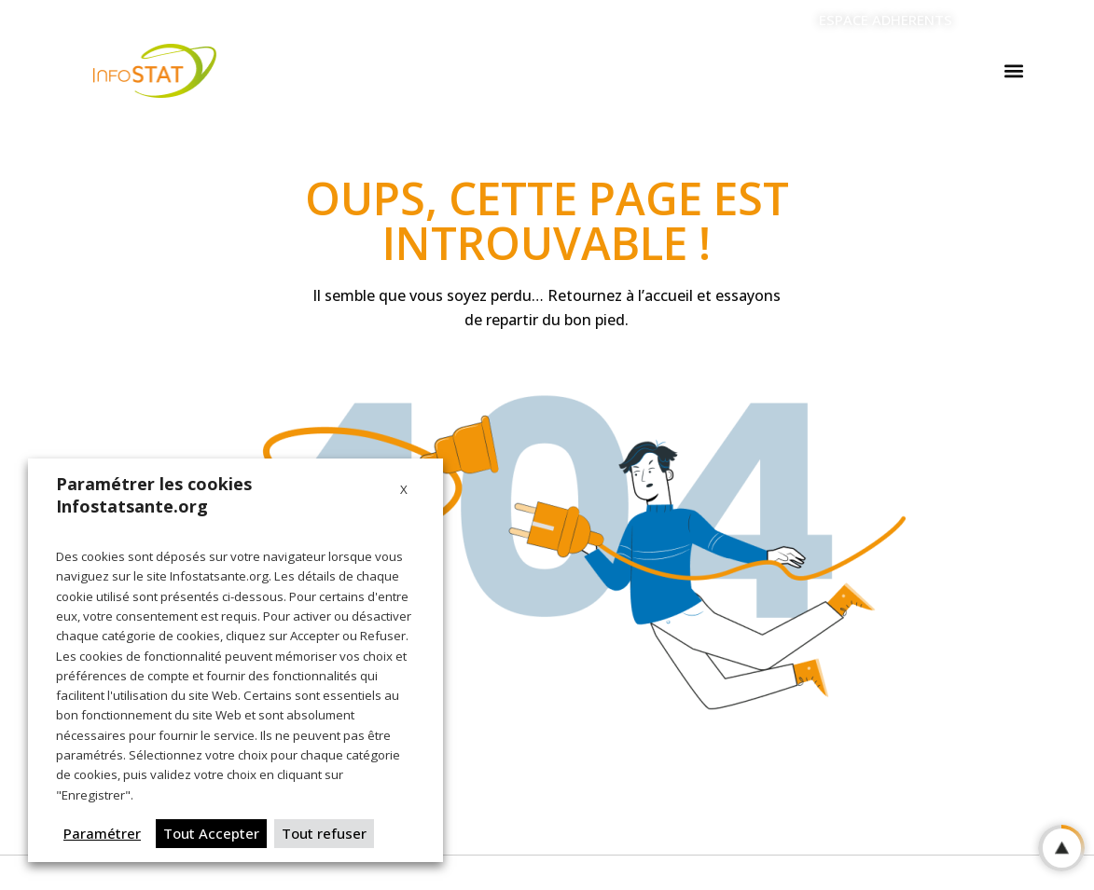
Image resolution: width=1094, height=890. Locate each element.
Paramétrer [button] (102, 833)
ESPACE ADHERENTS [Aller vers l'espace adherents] (885, 19)
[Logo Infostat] (154, 71)
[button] (1013, 71)
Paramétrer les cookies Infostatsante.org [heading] (154, 494)
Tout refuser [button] (324, 833)
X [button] (404, 489)
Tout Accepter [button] (211, 833)
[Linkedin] (991, 20)
